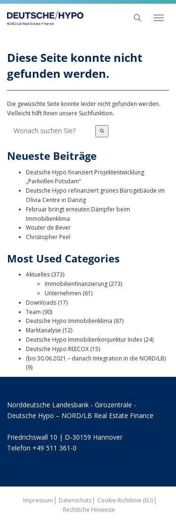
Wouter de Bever (48, 228)
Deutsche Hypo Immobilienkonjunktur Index (84, 340)
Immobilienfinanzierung (76, 284)
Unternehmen (63, 293)
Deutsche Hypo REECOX (57, 349)
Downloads (41, 303)
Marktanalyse (43, 330)
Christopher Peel (48, 237)
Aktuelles (38, 274)
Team (33, 312)
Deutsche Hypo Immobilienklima (69, 321)
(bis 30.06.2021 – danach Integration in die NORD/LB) (96, 358)
